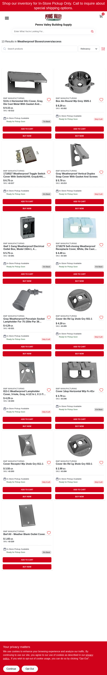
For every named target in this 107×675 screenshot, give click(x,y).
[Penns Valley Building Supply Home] (53, 17)
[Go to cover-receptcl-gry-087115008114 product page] (27, 465)
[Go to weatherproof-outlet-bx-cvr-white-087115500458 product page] (80, 249)
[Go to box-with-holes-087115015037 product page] (27, 249)
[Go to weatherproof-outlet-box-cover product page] (80, 394)
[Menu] (7, 18)
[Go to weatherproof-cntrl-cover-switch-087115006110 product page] (27, 176)
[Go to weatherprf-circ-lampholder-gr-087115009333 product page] (80, 465)
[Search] (92, 31)
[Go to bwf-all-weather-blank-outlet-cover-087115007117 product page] (27, 535)
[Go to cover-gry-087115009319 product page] (80, 321)
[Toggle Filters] (103, 49)
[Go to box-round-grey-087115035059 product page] (80, 104)
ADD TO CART (27, 129)
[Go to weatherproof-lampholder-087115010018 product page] (27, 321)
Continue (11, 669)
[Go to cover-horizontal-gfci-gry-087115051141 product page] (27, 104)
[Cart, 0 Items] (101, 16)
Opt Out (29, 669)
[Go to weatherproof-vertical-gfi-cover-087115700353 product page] (80, 176)
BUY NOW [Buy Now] (27, 136)
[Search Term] (53, 31)
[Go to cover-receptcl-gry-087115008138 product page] (27, 394)
